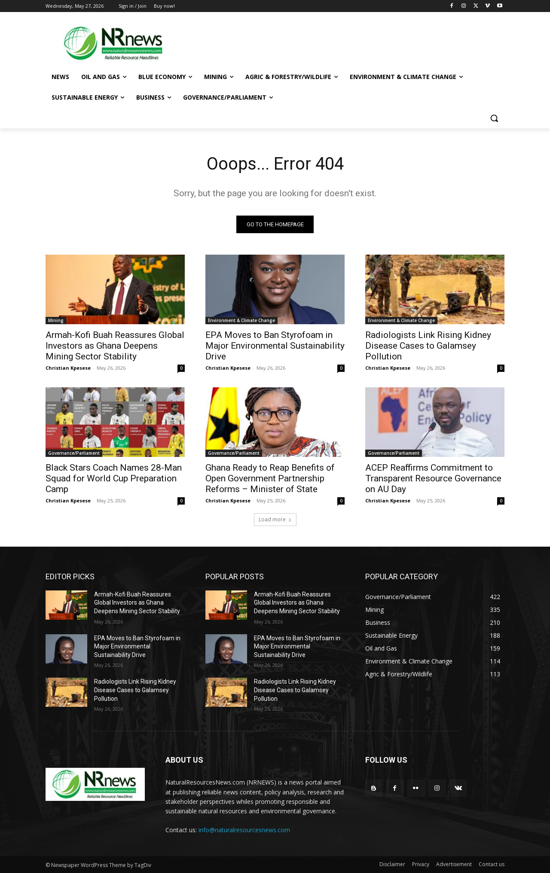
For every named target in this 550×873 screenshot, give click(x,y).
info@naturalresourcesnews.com (244, 830)
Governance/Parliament (74, 453)
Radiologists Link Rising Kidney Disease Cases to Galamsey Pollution (428, 346)
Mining (56, 320)
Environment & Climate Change (241, 320)
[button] (494, 118)
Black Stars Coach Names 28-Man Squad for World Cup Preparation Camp (114, 478)
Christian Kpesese (68, 368)
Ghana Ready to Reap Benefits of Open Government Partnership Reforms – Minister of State (270, 478)
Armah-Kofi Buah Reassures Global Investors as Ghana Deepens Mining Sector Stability (115, 346)
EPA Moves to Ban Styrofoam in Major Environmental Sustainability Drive (275, 346)
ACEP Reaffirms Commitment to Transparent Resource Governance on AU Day (433, 478)
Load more (275, 519)
